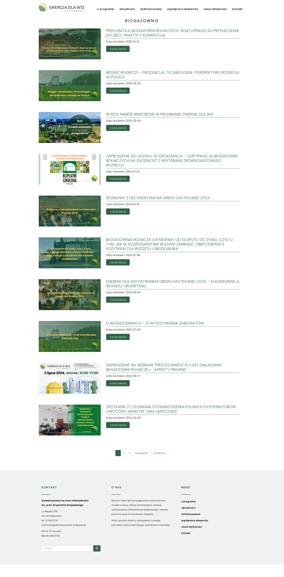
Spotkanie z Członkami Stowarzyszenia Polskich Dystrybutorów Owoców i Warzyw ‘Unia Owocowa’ (171, 409)
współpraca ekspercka (182, 9)
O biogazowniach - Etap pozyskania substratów (155, 323)
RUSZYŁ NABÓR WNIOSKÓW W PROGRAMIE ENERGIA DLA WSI (159, 114)
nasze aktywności (215, 9)
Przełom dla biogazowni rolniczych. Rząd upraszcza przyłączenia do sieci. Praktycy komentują (172, 33)
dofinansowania (151, 9)
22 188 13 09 (51, 520)
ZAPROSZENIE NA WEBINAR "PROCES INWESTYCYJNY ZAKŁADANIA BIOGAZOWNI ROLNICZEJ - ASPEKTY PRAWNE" (164, 367)
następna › (142, 453)
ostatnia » (160, 453)
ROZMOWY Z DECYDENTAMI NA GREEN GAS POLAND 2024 (158, 197)
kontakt (237, 9)
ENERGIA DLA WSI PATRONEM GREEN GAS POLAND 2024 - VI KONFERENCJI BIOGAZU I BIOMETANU (172, 284)
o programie (105, 9)
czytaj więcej (118, 49)
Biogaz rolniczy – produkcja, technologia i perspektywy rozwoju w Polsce (172, 75)
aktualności (127, 9)
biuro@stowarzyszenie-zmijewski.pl (66, 525)
